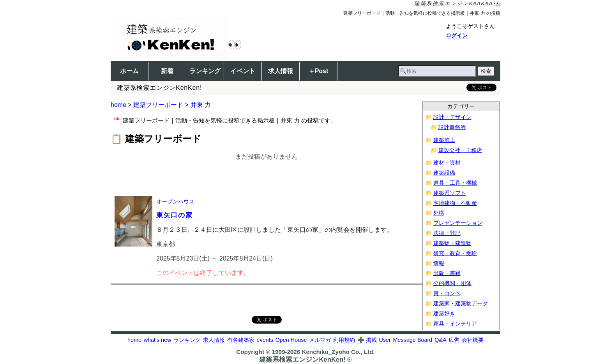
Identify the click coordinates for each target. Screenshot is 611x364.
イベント (242, 71)
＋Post (318, 71)
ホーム (129, 71)
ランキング (205, 71)
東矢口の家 (178, 215)
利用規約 (344, 340)
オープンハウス (175, 201)
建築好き (444, 314)
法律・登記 (447, 233)
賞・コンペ (447, 293)
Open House (291, 340)
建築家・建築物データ (460, 303)
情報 (438, 263)
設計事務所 (452, 127)
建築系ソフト (449, 193)
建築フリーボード (158, 105)
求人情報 (280, 71)
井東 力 (201, 105)
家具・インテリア (455, 324)
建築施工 (444, 140)
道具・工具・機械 (455, 183)
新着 (167, 71)
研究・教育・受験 (455, 253)
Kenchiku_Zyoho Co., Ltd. (338, 351)
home (118, 105)
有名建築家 (240, 340)
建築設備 (444, 173)
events (264, 340)
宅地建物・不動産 (455, 203)
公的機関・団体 (452, 283)
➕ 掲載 (367, 340)
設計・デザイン (452, 117)
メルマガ (320, 340)
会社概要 (473, 340)
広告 (454, 340)
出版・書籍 (447, 273)
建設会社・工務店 (460, 150)
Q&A (440, 340)
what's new (157, 340)
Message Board (413, 340)
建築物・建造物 (452, 243)
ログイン (457, 35)
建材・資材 (447, 163)
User (384, 340)
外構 (438, 213)
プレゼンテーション (457, 223)
